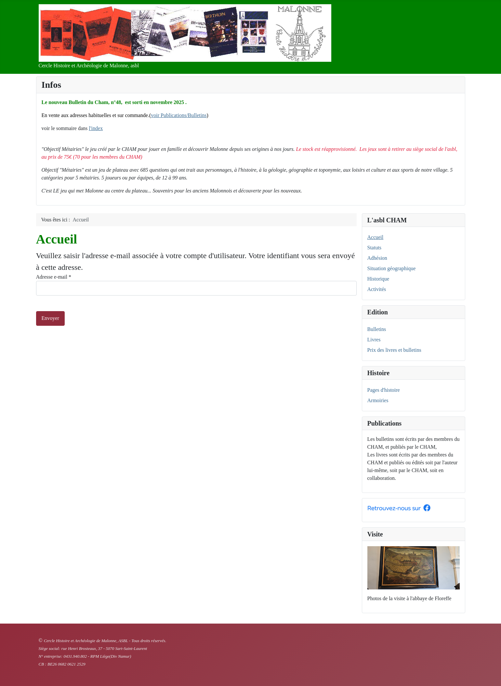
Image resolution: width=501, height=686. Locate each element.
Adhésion (377, 258)
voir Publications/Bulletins (178, 115)
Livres (374, 339)
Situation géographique (391, 268)
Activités (376, 289)
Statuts (374, 247)
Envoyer (50, 318)
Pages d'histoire (383, 390)
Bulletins (376, 329)
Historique (378, 279)
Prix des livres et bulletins (394, 350)
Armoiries (378, 400)
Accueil (375, 237)
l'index (96, 128)
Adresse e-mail (53, 277)
